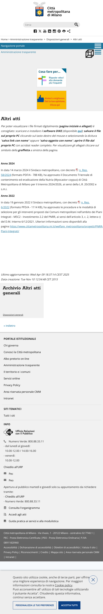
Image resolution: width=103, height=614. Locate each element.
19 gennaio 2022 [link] (20, 202)
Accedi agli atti (17, 514)
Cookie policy (63, 585)
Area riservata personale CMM (22, 392)
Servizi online (12, 378)
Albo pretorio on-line (16, 359)
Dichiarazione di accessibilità (35, 547)
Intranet (9, 398)
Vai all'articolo (22, 300)
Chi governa (11, 345)
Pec (11, 474)
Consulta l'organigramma (24, 508)
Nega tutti (93, 579)
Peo (11, 480)
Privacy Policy (12, 385)
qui (79, 131)
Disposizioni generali (57, 39)
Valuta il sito (89, 547)
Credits (44, 552)
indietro (10, 326)
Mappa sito (57, 552)
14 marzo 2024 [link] (19, 170)
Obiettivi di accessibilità (67, 547)
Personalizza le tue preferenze (35, 605)
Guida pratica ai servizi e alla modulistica (34, 521)
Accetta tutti (69, 605)
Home (4, 39)
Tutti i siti (9, 415)
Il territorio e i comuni (17, 372)
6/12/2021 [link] (27, 221)
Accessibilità (10, 547)
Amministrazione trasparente (26, 39)
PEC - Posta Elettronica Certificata (22, 537)
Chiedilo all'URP (14, 467)
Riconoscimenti (29, 552)
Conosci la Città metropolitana (22, 352)
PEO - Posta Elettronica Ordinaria (60, 537)
